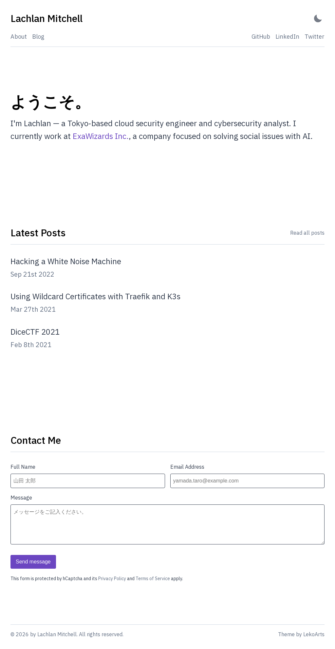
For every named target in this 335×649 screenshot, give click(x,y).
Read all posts (307, 232)
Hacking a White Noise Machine (65, 261)
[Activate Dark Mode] (318, 18)
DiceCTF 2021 (35, 331)
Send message (33, 561)
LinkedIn (287, 36)
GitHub (260, 36)
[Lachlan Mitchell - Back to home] (46, 18)
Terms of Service (153, 578)
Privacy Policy (112, 578)
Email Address (187, 466)
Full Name (22, 466)
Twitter (315, 36)
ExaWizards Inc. (101, 136)
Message (21, 497)
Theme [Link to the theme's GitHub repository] (286, 634)
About (18, 36)
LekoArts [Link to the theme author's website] (314, 634)
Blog (38, 36)
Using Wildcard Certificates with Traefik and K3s (95, 296)
